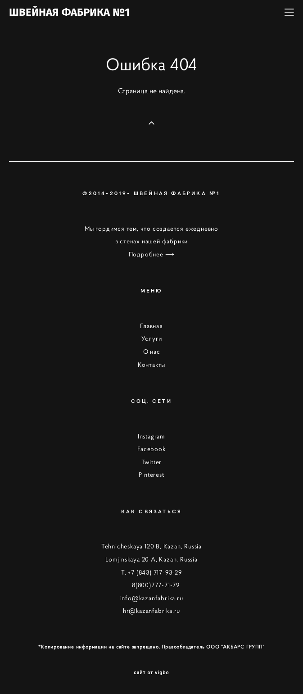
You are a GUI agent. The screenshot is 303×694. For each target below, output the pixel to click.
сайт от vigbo (151, 673)
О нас (151, 351)
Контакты (151, 365)
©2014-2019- (107, 192)
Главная (151, 326)
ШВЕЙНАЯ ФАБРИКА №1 (69, 12)
